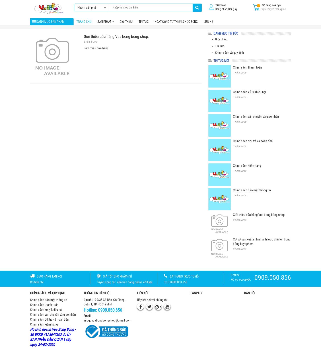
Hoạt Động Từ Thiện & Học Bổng (176, 22)
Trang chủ (83, 22)
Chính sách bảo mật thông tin (48, 300)
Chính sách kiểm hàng (44, 325)
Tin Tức (219, 46)
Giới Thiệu (221, 40)
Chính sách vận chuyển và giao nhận (53, 315)
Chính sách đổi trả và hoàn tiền (49, 320)
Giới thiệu (126, 22)
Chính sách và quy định (229, 53)
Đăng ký (232, 9)
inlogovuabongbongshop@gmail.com (107, 321)
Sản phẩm (105, 22)
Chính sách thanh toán (44, 305)
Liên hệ (208, 22)
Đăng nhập (221, 9)
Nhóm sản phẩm (91, 7)
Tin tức (144, 22)
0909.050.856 (110, 310)
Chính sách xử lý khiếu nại (46, 310)
